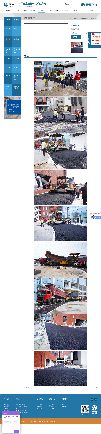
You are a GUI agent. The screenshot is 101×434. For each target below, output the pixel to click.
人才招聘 (51, 414)
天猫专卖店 (96, 34)
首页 (77, 18)
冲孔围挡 (16, 60)
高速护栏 (24, 416)
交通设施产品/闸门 (16, 90)
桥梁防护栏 (8, 31)
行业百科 (39, 416)
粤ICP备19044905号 (44, 430)
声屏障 (7, 88)
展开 (89, 40)
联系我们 (64, 408)
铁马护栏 (16, 69)
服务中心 (52, 408)
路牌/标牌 (16, 78)
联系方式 (64, 414)
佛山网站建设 (88, 430)
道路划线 (16, 41)
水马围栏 (24, 418)
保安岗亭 (8, 78)
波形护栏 (16, 21)
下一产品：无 (93, 396)
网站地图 (52, 430)
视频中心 (51, 416)
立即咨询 (75, 37)
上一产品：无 (27, 396)
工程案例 (51, 418)
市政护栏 (8, 21)
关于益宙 (7, 408)
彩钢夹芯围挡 (17, 51)
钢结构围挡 (8, 51)
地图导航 (64, 416)
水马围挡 (8, 69)
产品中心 (19, 408)
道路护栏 (24, 414)
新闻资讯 (40, 408)
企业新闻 (39, 414)
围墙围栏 (16, 30)
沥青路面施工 (8, 41)
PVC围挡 (8, 60)
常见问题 (39, 418)
